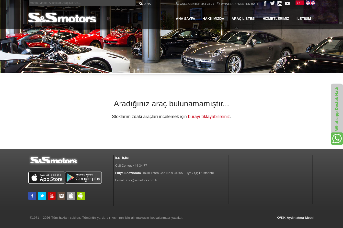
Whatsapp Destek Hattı (238, 4)
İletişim (304, 19)
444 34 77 (140, 165)
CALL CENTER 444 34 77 (195, 4)
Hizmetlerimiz (276, 19)
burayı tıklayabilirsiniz (209, 116)
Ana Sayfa (185, 19)
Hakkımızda (213, 19)
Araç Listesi (243, 19)
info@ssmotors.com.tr (141, 180)
